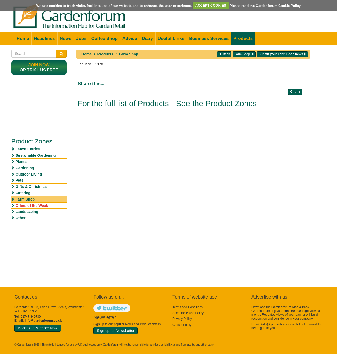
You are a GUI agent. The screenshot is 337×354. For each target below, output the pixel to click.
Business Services (209, 38)
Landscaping (27, 211)
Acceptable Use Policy (188, 313)
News (65, 38)
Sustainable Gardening (36, 155)
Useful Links (171, 38)
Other (20, 218)
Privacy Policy (182, 319)
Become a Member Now (37, 328)
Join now (39, 65)
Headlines (44, 38)
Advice (129, 38)
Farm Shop (128, 54)
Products (243, 38)
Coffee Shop (104, 38)
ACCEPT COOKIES (210, 5)
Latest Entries (28, 149)
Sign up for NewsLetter (115, 331)
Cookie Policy (181, 325)
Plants (21, 162)
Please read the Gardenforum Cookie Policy (265, 5)
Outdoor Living (29, 174)
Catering (23, 193)
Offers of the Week (32, 205)
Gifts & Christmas (31, 186)
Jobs (81, 38)
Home (23, 38)
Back (224, 54)
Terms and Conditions (187, 307)
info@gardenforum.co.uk (43, 320)
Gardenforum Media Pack (290, 307)
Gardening (25, 168)
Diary (147, 38)
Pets (19, 180)
